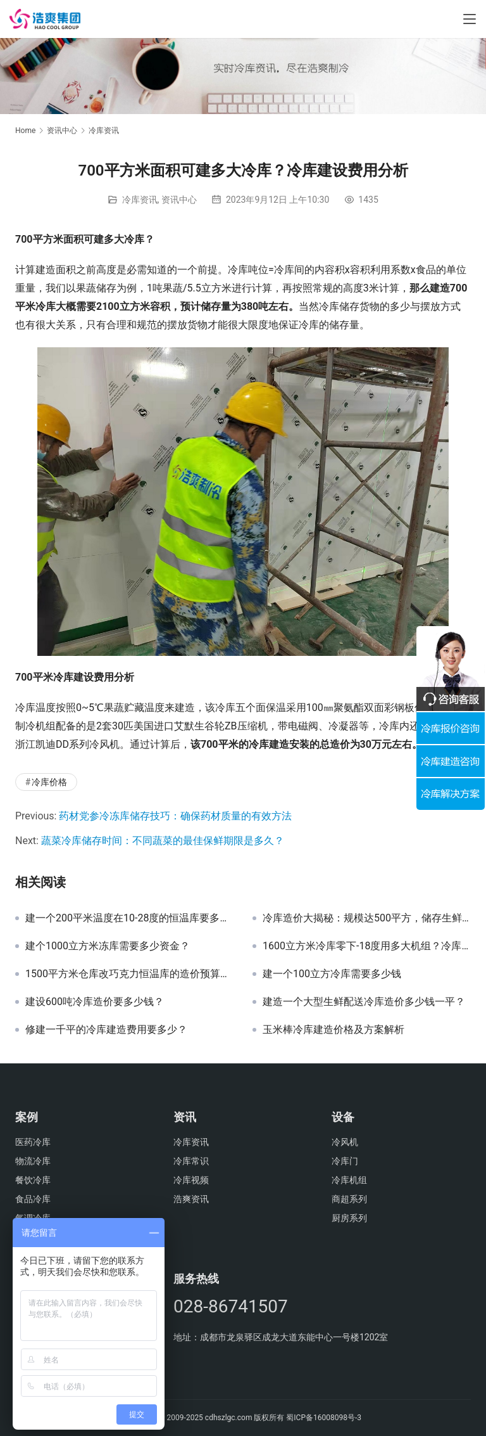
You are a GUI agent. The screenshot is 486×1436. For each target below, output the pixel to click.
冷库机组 (349, 1180)
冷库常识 (191, 1161)
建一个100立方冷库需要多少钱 (332, 974)
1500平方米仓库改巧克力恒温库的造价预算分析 (129, 974)
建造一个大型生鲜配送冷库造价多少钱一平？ (364, 1002)
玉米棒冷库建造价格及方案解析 (333, 1029)
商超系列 (349, 1199)
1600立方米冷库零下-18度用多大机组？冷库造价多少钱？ (367, 946)
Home (25, 130)
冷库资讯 (140, 200)
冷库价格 (49, 782)
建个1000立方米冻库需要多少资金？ (107, 946)
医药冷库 (33, 1142)
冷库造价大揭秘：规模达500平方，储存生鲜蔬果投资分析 (367, 918)
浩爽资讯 (191, 1199)
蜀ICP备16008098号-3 (323, 1417)
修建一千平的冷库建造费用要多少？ (106, 1029)
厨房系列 (349, 1218)
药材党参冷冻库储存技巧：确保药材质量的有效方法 (175, 816)
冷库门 (345, 1161)
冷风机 (345, 1142)
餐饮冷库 (33, 1180)
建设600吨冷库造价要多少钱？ (94, 1002)
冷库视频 (191, 1180)
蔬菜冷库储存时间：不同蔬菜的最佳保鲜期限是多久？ (162, 841)
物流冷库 (33, 1161)
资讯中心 (179, 200)
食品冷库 (33, 1199)
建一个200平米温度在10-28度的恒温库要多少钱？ (129, 918)
